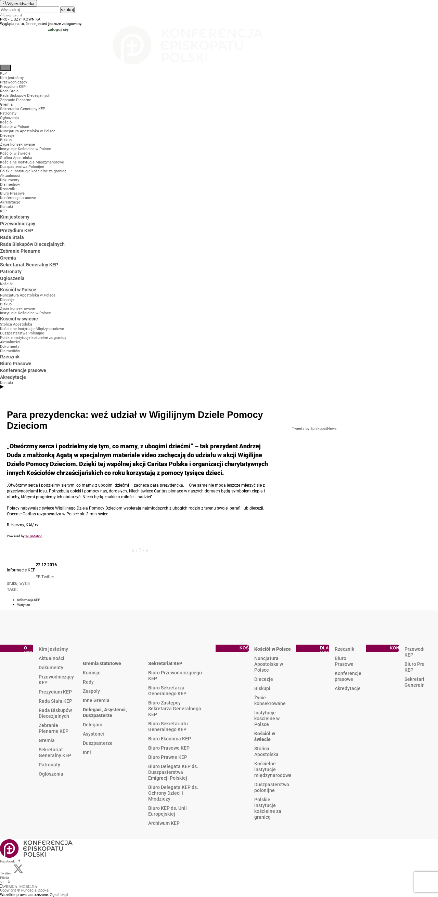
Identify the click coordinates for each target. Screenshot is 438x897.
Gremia (47, 740)
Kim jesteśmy (53, 649)
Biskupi (262, 688)
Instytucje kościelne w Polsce (267, 718)
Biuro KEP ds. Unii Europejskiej (167, 811)
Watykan (23, 605)
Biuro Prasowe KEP (169, 748)
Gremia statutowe (102, 663)
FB (38, 577)
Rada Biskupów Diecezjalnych (55, 713)
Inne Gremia (96, 700)
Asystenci (93, 734)
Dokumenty (51, 667)
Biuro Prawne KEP (167, 757)
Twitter (47, 577)
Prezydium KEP (55, 692)
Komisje (92, 672)
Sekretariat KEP (165, 663)
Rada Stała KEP (55, 701)
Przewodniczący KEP (56, 679)
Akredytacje (348, 688)
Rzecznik (344, 649)
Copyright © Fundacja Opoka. (25, 890)
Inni (87, 752)
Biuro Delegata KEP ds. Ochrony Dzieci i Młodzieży (173, 793)
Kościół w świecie (264, 736)
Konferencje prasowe (348, 676)
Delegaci (92, 724)
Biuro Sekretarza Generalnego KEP (167, 690)
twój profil (13, 15)
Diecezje (263, 679)
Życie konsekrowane (270, 700)
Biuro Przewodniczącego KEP (175, 675)
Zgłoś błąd (59, 895)
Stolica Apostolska (266, 751)
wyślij (25, 583)
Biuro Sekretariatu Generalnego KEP (168, 726)
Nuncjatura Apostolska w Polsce (268, 664)
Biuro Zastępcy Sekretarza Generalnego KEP (174, 708)
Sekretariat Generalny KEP (55, 752)
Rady (88, 682)
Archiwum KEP (164, 823)
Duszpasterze (98, 743)
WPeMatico (33, 536)
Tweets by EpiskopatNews (314, 428)
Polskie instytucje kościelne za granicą (267, 808)
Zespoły (91, 691)
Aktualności (51, 658)
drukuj (12, 583)
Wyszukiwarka (20, 3)
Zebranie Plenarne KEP (53, 728)
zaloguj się (58, 29)
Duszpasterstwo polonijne (271, 787)
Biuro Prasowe (344, 661)
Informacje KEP (28, 600)
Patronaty (49, 764)
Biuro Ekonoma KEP (169, 738)
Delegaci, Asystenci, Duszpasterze (105, 712)
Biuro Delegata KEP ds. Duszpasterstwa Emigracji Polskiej (173, 772)
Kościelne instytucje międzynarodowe (273, 769)
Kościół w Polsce (272, 649)
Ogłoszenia (51, 774)
